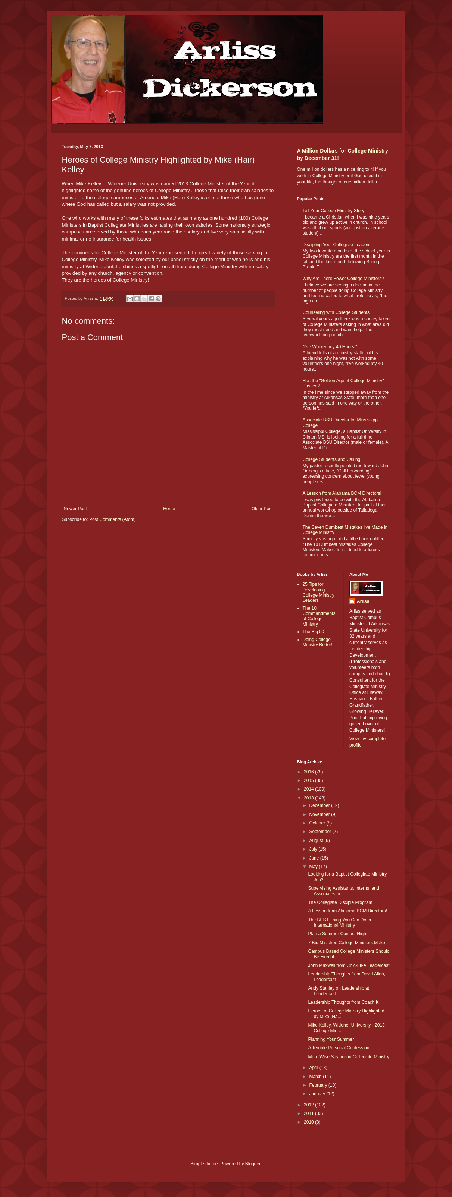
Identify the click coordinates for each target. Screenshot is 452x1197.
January (317, 1093)
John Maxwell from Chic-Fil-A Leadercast (348, 965)
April (314, 1067)
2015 (309, 780)
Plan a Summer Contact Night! (338, 933)
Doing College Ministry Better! (318, 642)
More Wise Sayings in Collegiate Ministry (348, 1056)
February (318, 1085)
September (320, 831)
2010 (309, 1122)
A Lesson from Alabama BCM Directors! (342, 493)
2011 (309, 1113)
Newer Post (75, 508)
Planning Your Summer (331, 1039)
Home (169, 508)
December (320, 805)
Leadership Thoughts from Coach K (343, 1002)
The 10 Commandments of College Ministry (319, 616)
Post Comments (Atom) (112, 519)
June (314, 858)
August (316, 840)
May (314, 866)
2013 (309, 798)
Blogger (253, 1163)
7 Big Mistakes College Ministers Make (346, 942)
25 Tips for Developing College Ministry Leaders (318, 592)
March (316, 1076)
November (320, 814)
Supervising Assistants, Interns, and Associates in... (343, 891)
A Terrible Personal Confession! (339, 1047)
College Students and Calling (332, 459)
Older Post (262, 508)
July (313, 849)
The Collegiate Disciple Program (340, 902)
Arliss (363, 601)
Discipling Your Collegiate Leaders (337, 244)
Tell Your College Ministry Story (333, 210)
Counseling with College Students (336, 312)
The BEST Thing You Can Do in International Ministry (339, 922)
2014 (309, 789)
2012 (309, 1105)
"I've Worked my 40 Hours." (330, 346)
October (317, 823)
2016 (309, 772)
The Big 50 (313, 631)
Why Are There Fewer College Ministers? (343, 278)
